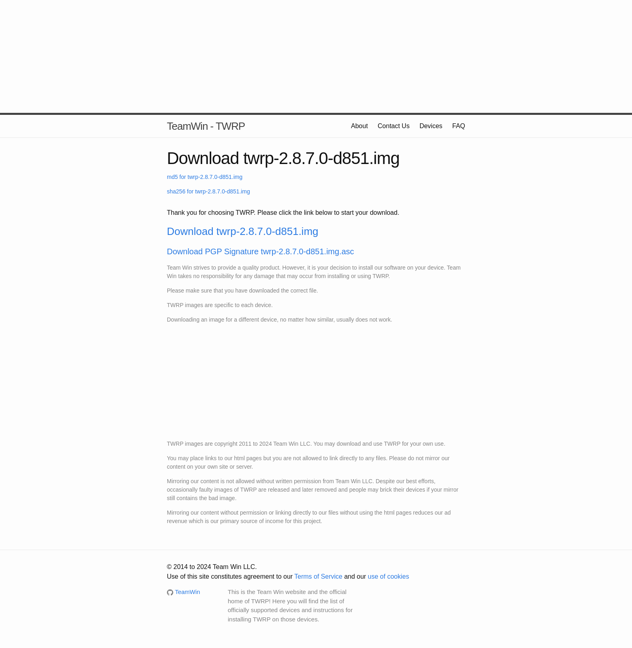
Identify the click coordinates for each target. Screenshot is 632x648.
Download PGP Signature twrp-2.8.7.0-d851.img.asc (260, 251)
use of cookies (388, 576)
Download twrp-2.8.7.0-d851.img (242, 231)
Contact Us (394, 126)
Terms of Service (318, 576)
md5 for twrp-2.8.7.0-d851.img (205, 177)
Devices (431, 126)
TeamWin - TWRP (206, 126)
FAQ (458, 126)
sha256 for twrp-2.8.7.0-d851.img (208, 191)
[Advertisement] (316, 56)
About (359, 126)
